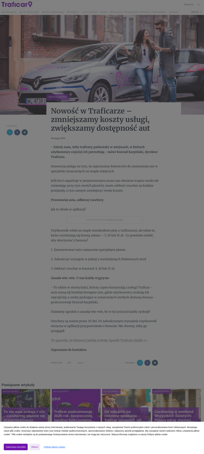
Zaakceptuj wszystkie (16, 447)
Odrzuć (34, 447)
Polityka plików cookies (54, 447)
